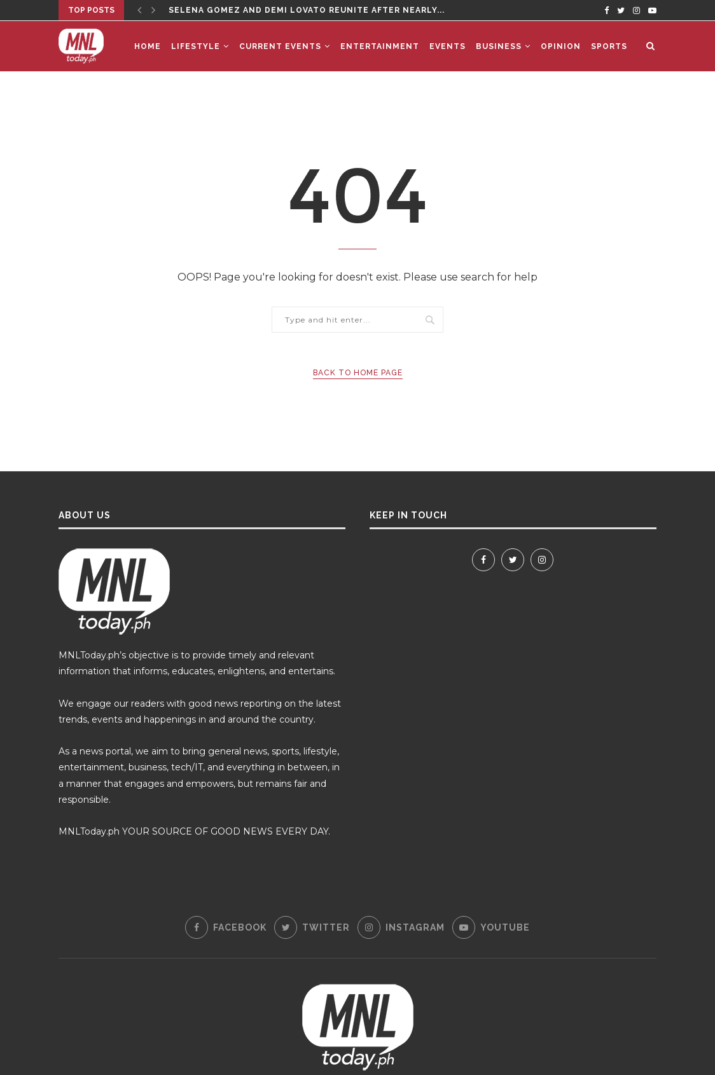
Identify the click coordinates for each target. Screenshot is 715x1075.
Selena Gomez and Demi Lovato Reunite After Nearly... (307, 10)
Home (147, 46)
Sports (609, 46)
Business (499, 46)
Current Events (280, 46)
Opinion (561, 46)
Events (447, 46)
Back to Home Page (358, 372)
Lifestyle (195, 46)
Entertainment (379, 46)
